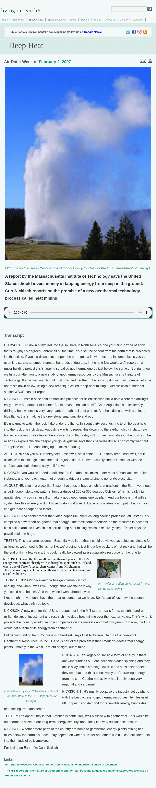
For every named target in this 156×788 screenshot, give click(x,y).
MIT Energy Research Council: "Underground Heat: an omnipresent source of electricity (61, 764)
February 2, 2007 (55, 61)
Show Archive (35, 19)
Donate (124, 19)
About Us (110, 19)
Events (97, 19)
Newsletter (137, 19)
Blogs (73, 19)
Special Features (57, 19)
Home (5, 19)
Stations (85, 19)
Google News (92, 31)
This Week (18, 19)
